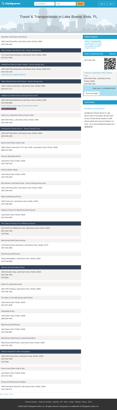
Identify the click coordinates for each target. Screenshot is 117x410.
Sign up (102, 4)
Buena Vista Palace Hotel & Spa (13, 143)
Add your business (31, 402)
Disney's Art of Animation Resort (12, 267)
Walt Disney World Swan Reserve (13, 240)
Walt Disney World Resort (10, 254)
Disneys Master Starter (9, 170)
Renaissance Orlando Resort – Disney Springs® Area (20, 129)
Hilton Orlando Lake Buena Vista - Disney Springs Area (21, 50)
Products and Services (9, 109)
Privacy (84, 402)
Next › (7, 394)
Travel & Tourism (90, 48)
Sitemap (78, 402)
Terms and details (92, 93)
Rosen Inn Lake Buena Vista (11, 284)
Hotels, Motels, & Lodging (92, 44)
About (66, 402)
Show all (112, 54)
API (61, 402)
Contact (71, 402)
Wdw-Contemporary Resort (11, 196)
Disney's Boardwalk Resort (11, 156)
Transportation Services (92, 46)
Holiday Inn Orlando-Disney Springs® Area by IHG (19, 95)
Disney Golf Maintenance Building (13, 382)
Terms (90, 402)
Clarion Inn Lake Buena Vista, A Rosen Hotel (17, 115)
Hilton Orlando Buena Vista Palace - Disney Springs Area (22, 81)
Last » (11, 394)
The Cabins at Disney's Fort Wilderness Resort (18, 223)
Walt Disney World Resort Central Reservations (18, 338)
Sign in (111, 4)
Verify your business (45, 402)
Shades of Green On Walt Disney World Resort (18, 210)
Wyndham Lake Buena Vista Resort (14, 37)
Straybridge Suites (8, 311)
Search (80, 4)
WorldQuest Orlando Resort (94, 108)
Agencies (56, 402)
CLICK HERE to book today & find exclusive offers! (19, 106)
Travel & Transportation (92, 41)
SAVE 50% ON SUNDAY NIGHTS (13, 75)
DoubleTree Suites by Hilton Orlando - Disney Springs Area (22, 64)
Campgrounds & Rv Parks (93, 43)
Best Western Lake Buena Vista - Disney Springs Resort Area (23, 183)
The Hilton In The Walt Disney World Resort (17, 298)
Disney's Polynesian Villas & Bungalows (15, 351)
